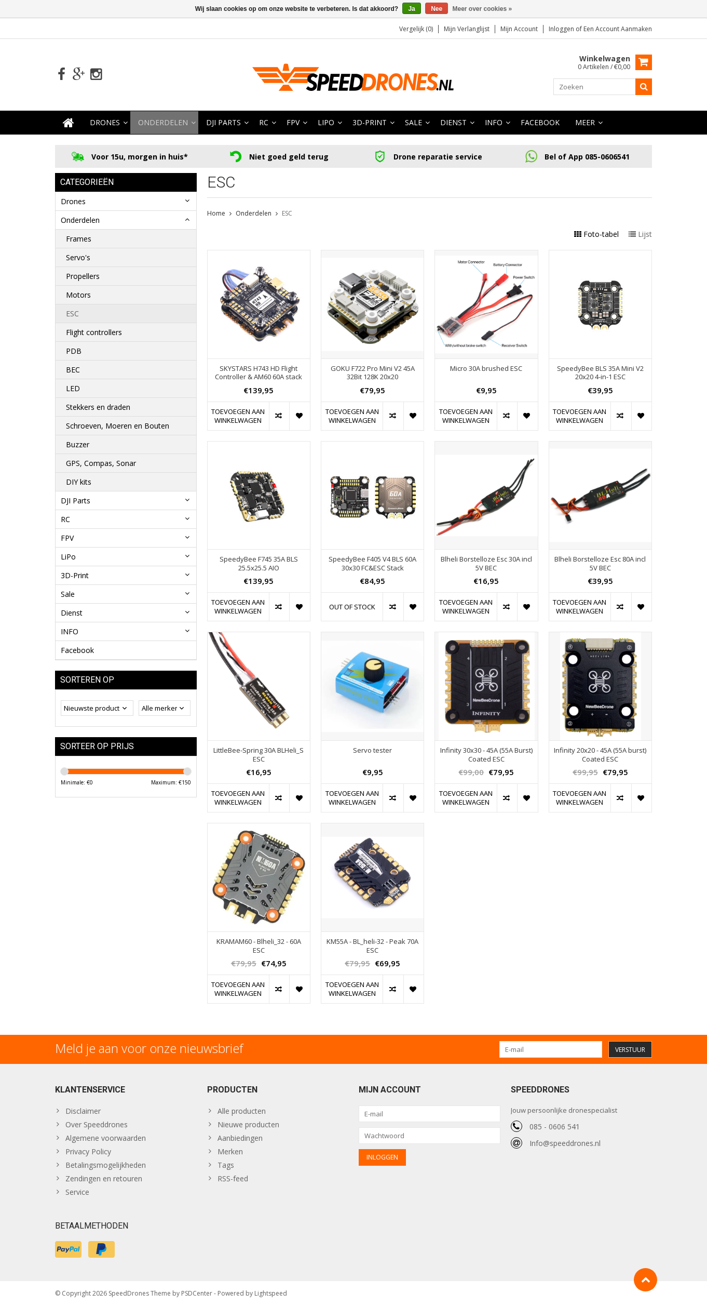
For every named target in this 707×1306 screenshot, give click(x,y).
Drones (105, 122)
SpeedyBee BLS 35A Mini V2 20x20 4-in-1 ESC (600, 373)
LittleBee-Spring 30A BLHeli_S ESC (258, 755)
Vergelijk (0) (416, 28)
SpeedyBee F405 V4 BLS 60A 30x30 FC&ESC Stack (372, 563)
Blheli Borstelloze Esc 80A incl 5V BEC (600, 563)
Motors (78, 295)
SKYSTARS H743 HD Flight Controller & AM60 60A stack (258, 373)
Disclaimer (83, 1111)
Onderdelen (163, 122)
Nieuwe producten (248, 1124)
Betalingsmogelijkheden (105, 1165)
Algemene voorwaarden (105, 1138)
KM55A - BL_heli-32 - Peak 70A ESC (372, 946)
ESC (72, 313)
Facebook (540, 122)
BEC (73, 370)
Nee (436, 8)
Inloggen (562, 28)
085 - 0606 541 (554, 1126)
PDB (73, 351)
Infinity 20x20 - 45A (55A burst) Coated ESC (600, 755)
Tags (225, 1165)
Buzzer (77, 444)
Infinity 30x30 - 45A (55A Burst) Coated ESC (486, 755)
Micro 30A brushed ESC (486, 368)
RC (263, 122)
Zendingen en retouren (103, 1178)
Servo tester (372, 750)
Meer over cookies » (482, 8)
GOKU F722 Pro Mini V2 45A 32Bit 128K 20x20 (373, 373)
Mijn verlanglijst (467, 28)
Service (77, 1192)
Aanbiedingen (240, 1138)
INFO (493, 122)
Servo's (78, 257)
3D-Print (369, 122)
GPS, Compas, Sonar (101, 463)
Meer (585, 122)
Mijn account (519, 28)
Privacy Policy (88, 1151)
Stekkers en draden (98, 407)
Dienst (453, 122)
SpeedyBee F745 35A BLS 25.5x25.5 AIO (259, 563)
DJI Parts (223, 122)
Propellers (83, 276)
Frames (78, 239)
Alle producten (241, 1111)
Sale (413, 122)
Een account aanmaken (617, 28)
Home (216, 213)
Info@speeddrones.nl (565, 1143)
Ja (411, 8)
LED (73, 388)
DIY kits (78, 482)
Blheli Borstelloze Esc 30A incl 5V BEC (486, 563)
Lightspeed (270, 1293)
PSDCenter (196, 1293)
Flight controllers (94, 332)
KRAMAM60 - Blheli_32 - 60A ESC (258, 946)
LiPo (326, 122)
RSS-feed (232, 1178)
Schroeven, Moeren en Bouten (117, 426)
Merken (230, 1151)
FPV (293, 122)
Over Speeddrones (96, 1124)
